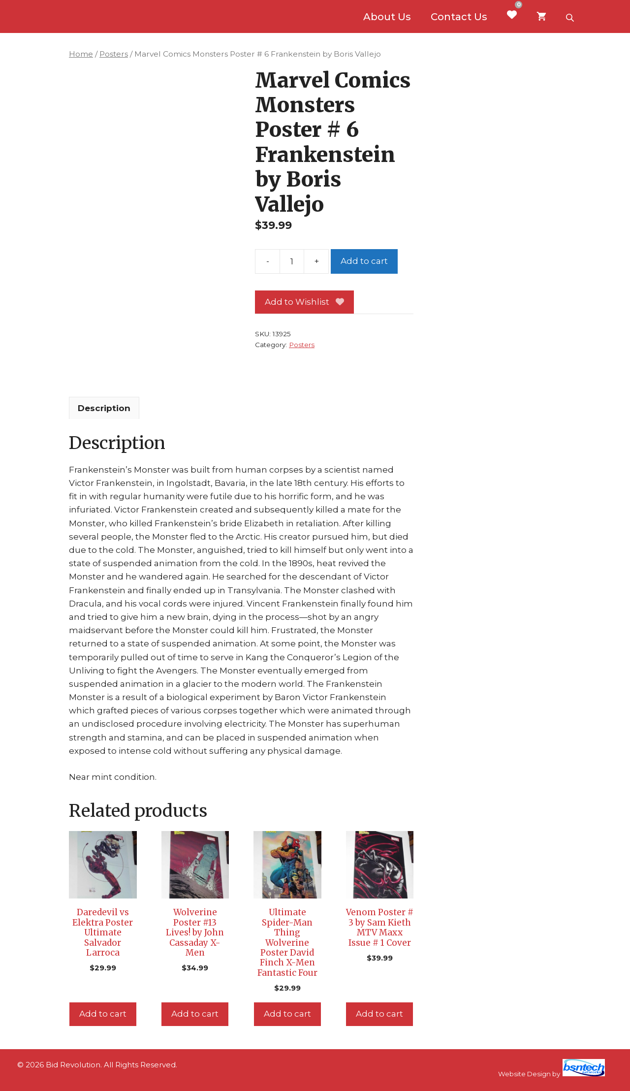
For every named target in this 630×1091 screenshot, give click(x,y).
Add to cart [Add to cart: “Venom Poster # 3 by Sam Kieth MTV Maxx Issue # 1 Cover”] (379, 1014)
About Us (387, 17)
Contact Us (459, 17)
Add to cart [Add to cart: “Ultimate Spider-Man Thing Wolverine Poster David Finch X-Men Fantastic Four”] (287, 1014)
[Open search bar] (571, 17)
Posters (113, 54)
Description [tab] (104, 408)
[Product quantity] (292, 261)
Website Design (524, 1074)
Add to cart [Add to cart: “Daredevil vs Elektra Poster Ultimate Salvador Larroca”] (102, 1014)
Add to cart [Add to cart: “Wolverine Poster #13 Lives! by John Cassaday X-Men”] (195, 1014)
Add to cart (364, 261)
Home (81, 54)
